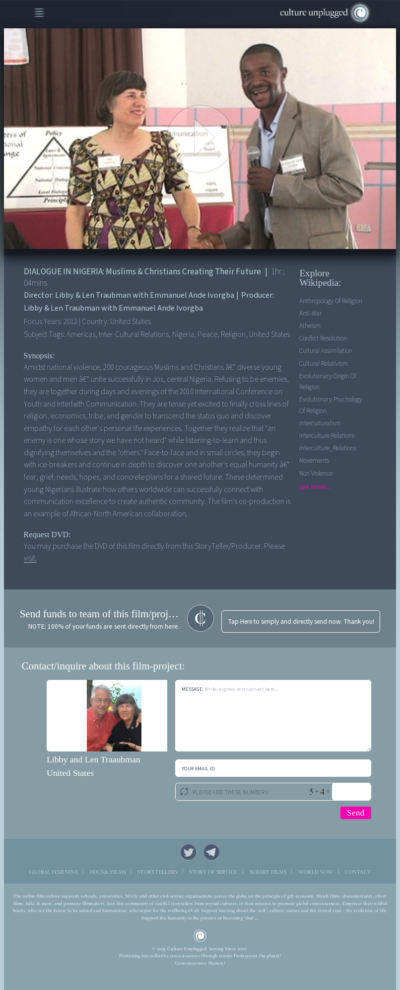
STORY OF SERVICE (213, 871)
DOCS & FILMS (108, 871)
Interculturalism (319, 423)
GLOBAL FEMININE (53, 871)
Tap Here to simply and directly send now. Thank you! (301, 621)
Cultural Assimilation (325, 350)
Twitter (188, 852)
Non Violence (316, 473)
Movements (314, 460)
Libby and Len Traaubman (93, 759)
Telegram (211, 852)
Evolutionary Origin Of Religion (327, 381)
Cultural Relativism (323, 363)
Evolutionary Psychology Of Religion (330, 405)
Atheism (310, 325)
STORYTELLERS (157, 871)
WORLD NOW (315, 871)
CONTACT (358, 871)
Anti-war (310, 313)
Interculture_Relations (327, 448)
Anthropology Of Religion (330, 301)
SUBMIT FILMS (268, 871)
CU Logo (200, 935)
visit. (30, 558)
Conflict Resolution (323, 338)
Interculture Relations (326, 435)
